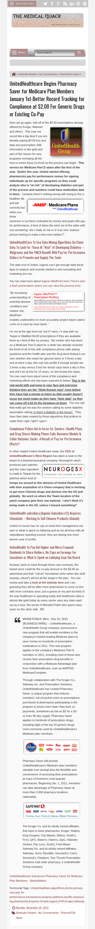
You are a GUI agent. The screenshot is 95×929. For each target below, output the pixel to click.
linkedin (71, 3)
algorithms (57, 888)
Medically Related (26, 912)
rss (65, 3)
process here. (73, 285)
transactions (33, 896)
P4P (61, 901)
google (58, 3)
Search (79, 53)
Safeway (79, 901)
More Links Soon (25, 3)
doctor (69, 888)
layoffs (68, 896)
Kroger (69, 901)
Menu (22, 52)
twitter (45, 3)
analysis (47, 896)
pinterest (85, 3)
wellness (58, 896)
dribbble (78, 3)
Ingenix (53, 901)
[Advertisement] (52, 37)
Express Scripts (38, 901)
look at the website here (48, 582)
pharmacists (20, 901)
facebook (52, 3)
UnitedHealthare (40, 888)
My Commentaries (49, 912)
